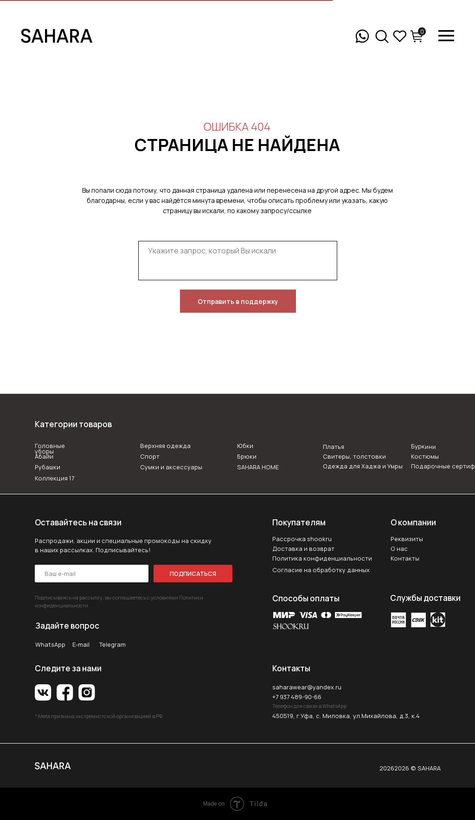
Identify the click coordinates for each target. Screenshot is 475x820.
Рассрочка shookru (302, 539)
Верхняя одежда (165, 446)
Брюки (247, 456)
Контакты (405, 558)
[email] (91, 573)
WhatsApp (50, 644)
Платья (333, 446)
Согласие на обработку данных (321, 570)
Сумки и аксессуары (171, 467)
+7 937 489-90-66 (296, 697)
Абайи (44, 456)
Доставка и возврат (303, 548)
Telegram (112, 644)
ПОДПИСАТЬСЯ (193, 573)
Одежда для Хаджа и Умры (363, 466)
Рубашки (47, 467)
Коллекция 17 (54, 478)
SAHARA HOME (258, 467)
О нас (399, 548)
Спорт (150, 456)
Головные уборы (50, 449)
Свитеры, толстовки (354, 456)
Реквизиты (407, 539)
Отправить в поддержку (238, 301)
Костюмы (425, 456)
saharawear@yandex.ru (306, 687)
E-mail (81, 644)
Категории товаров (73, 424)
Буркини (423, 446)
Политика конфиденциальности (322, 558)
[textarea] (237, 260)
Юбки (245, 446)
